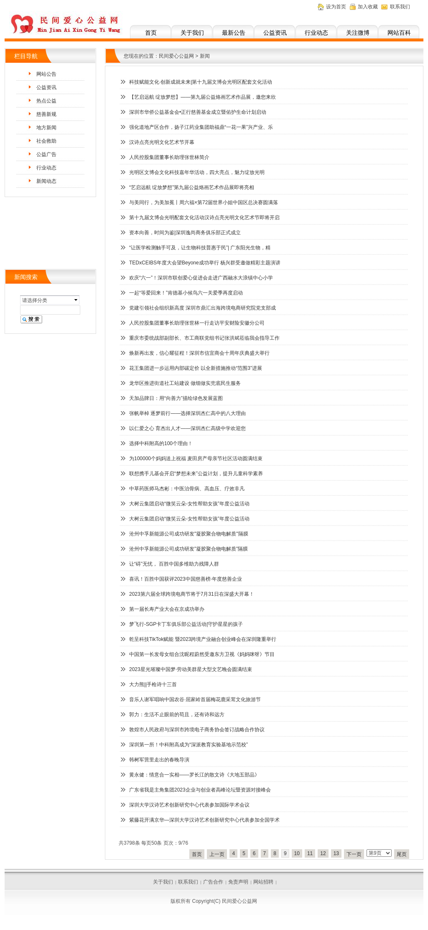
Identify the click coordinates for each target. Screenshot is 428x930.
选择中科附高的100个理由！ (161, 443)
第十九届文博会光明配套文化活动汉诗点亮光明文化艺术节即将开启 (204, 217)
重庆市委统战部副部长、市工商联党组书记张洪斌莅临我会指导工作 (204, 338)
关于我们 (192, 32)
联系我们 (400, 7)
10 (297, 853)
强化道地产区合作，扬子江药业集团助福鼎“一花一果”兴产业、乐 (201, 127)
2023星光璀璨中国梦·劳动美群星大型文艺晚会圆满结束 (190, 669)
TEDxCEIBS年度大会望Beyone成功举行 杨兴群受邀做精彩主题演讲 (204, 263)
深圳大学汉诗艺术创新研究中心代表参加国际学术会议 (189, 805)
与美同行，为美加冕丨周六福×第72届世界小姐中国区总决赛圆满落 (203, 202)
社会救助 (46, 141)
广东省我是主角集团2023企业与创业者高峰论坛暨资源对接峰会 (200, 790)
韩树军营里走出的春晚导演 (159, 760)
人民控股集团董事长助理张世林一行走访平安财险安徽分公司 (197, 323)
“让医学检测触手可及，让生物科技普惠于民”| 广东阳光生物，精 (199, 248)
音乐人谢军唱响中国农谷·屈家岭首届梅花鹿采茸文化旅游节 (195, 699)
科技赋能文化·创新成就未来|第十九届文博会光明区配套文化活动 (200, 82)
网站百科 (399, 32)
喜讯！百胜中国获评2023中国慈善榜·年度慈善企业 (185, 579)
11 (310, 853)
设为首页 (336, 7)
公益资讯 (275, 32)
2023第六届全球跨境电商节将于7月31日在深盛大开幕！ (191, 594)
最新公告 (233, 32)
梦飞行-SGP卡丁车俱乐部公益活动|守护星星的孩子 (186, 624)
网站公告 (46, 74)
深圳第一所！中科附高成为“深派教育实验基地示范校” (188, 745)
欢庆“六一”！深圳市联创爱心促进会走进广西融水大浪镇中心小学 (201, 278)
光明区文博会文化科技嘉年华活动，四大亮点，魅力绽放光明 (197, 172)
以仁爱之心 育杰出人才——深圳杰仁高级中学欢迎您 (187, 428)
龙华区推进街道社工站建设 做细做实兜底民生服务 (185, 383)
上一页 (216, 854)
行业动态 (316, 32)
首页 (151, 32)
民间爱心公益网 (176, 56)
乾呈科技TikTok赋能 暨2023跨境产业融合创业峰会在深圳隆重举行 (202, 639)
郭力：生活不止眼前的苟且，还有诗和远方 (176, 714)
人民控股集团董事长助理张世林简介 (169, 157)
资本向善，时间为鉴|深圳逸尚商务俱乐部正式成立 (185, 233)
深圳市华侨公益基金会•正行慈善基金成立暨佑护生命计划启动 (197, 112)
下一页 (354, 854)
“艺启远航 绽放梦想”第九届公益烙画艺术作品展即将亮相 (191, 187)
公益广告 (46, 154)
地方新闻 (46, 128)
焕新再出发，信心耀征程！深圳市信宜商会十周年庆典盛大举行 (199, 353)
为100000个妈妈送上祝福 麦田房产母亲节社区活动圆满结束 (195, 458)
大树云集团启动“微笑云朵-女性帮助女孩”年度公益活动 (189, 504)
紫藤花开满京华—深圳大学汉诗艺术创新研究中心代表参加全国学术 (204, 820)
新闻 (205, 56)
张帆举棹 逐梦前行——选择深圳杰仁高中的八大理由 (187, 413)
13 (336, 853)
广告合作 (213, 882)
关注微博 (357, 32)
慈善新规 (46, 114)
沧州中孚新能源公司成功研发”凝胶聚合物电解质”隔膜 (188, 549)
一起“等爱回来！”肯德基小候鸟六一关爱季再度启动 (186, 293)
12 (323, 853)
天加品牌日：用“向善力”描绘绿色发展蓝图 (176, 398)
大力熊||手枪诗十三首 (153, 684)
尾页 (402, 854)
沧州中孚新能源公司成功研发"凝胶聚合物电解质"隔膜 (188, 534)
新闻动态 (46, 181)
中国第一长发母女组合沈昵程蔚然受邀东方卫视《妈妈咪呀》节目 (202, 654)
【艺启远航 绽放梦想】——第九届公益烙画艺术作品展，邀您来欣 (202, 97)
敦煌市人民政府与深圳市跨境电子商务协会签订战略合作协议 (197, 730)
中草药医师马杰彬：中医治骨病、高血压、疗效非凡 (187, 489)
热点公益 (46, 101)
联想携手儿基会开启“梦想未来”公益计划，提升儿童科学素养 (196, 474)
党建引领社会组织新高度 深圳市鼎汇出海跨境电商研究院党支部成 (202, 308)
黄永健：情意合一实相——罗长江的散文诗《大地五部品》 (194, 775)
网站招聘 (263, 882)
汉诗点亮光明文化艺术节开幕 (161, 142)
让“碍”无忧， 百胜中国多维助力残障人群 (174, 564)
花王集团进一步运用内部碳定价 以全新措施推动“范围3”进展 (195, 368)
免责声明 (238, 882)
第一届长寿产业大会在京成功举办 (166, 609)
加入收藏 (368, 7)
